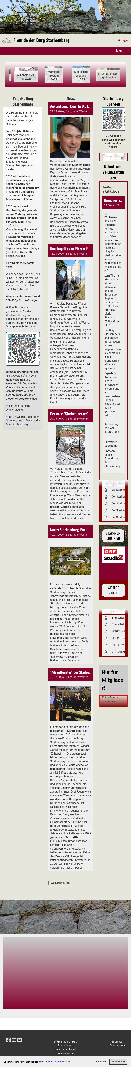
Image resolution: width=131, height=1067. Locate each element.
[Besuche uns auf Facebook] (8, 1040)
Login (123, 40)
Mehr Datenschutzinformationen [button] (54, 1061)
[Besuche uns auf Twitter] (19, 1040)
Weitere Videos (113, 590)
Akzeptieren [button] (118, 1061)
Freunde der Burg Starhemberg (41, 40)
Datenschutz (117, 1045)
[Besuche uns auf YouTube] (14, 1040)
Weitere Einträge (60, 882)
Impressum (118, 1041)
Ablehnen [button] (100, 1061)
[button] (113, 334)
